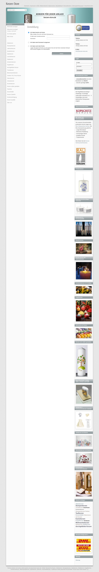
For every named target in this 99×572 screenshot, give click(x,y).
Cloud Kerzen (86, 507)
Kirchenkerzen (11, 83)
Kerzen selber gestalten (13, 86)
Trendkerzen (10, 70)
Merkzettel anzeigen (12, 26)
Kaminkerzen (80, 519)
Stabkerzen (10, 59)
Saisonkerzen (10, 78)
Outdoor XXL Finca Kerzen (14, 75)
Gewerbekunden (88, 6)
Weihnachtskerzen (82, 522)
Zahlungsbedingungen (78, 6)
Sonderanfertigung (12, 97)
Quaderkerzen (11, 51)
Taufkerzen (80, 513)
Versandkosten (67, 6)
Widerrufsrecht (43, 6)
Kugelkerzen (10, 64)
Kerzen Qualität (11, 100)
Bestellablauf (59, 6)
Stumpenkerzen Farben (83, 511)
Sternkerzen (87, 520)
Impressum (33, 6)
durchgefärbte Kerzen (12, 67)
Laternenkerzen (11, 48)
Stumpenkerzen (11, 45)
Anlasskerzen (10, 81)
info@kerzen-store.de (81, 51)
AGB (38, 6)
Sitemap (78, 560)
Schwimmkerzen (11, 62)
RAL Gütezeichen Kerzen (82, 126)
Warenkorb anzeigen (12, 30)
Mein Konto (10, 36)
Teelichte (9, 89)
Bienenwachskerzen (12, 73)
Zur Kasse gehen (11, 33)
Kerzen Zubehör (11, 94)
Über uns (9, 102)
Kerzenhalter (10, 91)
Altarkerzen (10, 43)
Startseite (26, 6)
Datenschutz (51, 6)
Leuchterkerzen (11, 56)
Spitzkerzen (10, 54)
